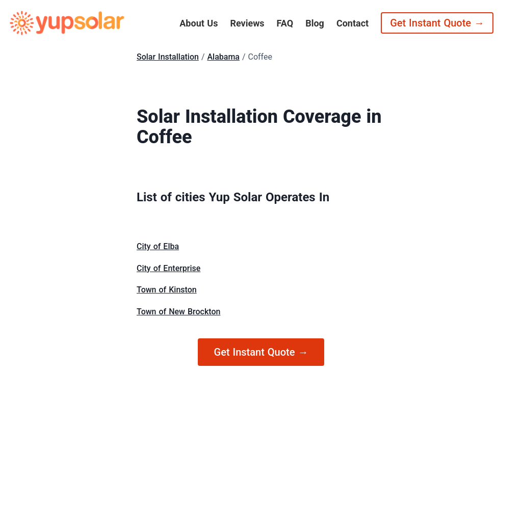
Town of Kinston (167, 290)
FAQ (285, 23)
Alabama (223, 57)
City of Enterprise (168, 268)
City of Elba (158, 246)
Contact (352, 23)
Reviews (247, 23)
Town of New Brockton (178, 311)
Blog (314, 23)
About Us (198, 23)
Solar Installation (168, 57)
